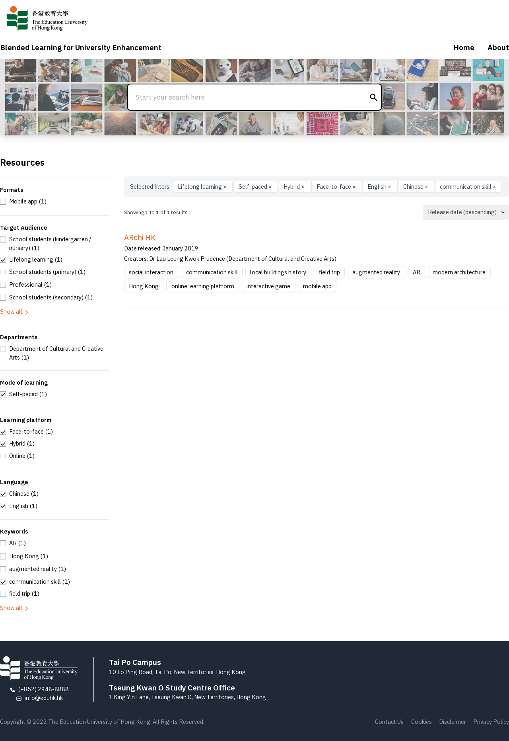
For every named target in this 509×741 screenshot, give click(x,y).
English (379, 186)
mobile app (317, 286)
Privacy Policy (491, 721)
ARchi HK (139, 237)
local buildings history (278, 272)
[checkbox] (23, 201)
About (498, 47)
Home (463, 47)
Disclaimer (452, 721)
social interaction (151, 272)
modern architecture (459, 272)
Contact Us (389, 721)
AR (416, 272)
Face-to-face (337, 186)
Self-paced (256, 186)
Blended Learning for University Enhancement (80, 47)
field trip (329, 272)
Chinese (416, 186)
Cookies (421, 721)
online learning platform (202, 286)
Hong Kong (144, 286)
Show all (14, 311)
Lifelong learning (203, 186)
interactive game (268, 286)
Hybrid (295, 186)
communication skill (468, 186)
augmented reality (376, 272)
